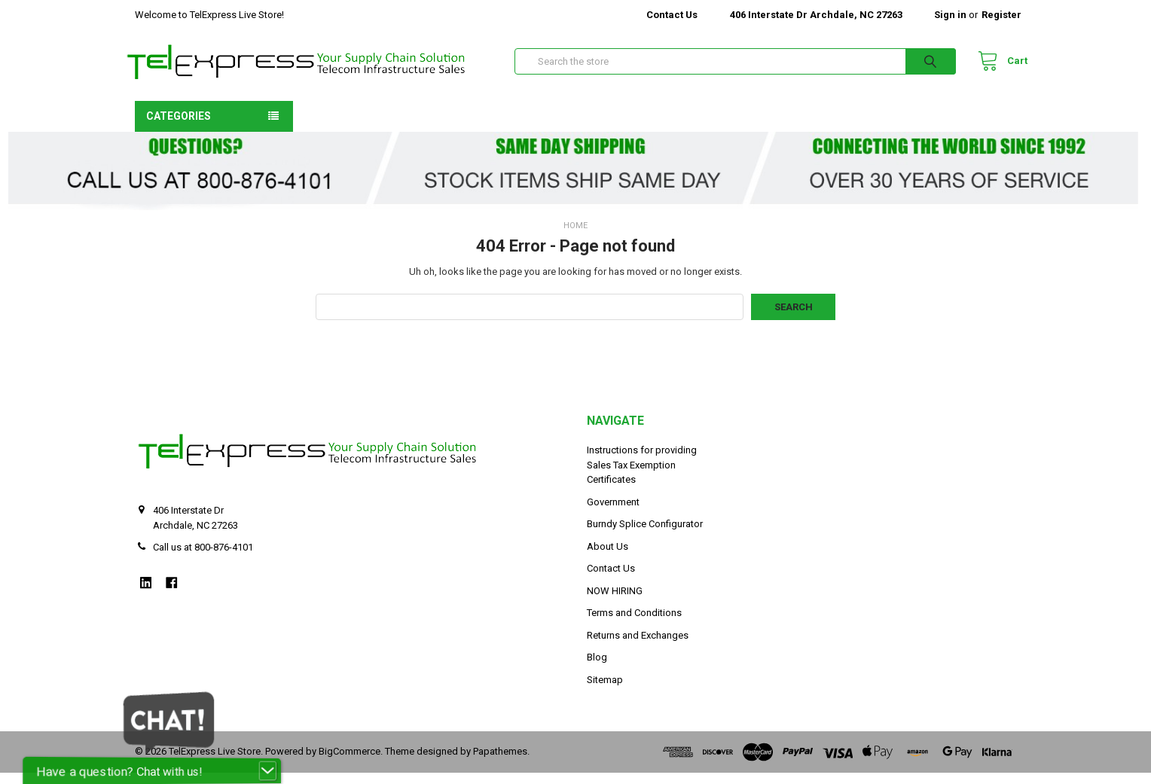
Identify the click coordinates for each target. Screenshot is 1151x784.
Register (1001, 14)
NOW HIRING (615, 602)
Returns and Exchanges (637, 646)
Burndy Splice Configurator (645, 535)
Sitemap (605, 691)
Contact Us (672, 14)
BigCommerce (349, 763)
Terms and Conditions (634, 624)
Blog (597, 669)
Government (613, 513)
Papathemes (500, 763)
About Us (607, 557)
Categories (178, 127)
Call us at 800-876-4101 (203, 559)
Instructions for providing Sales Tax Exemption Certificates (642, 476)
